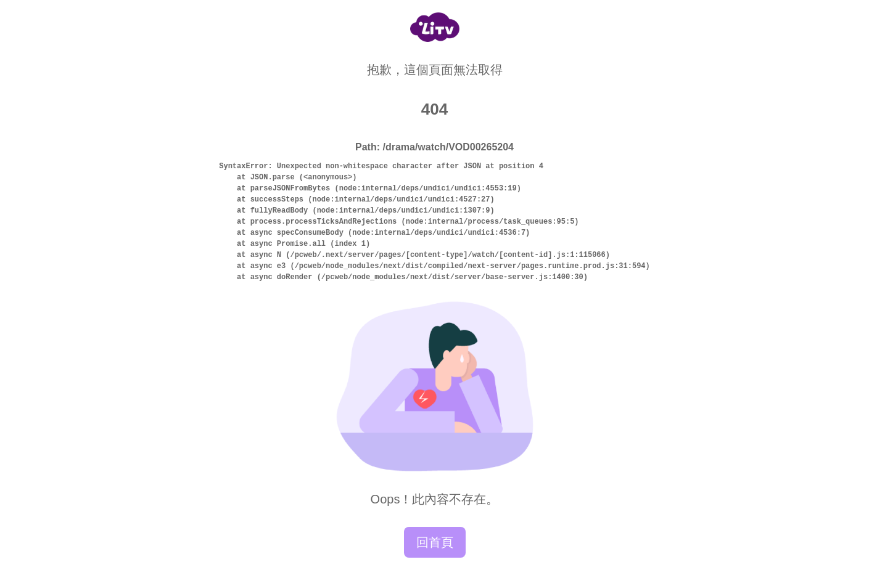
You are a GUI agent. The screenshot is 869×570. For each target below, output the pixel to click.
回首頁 (434, 542)
